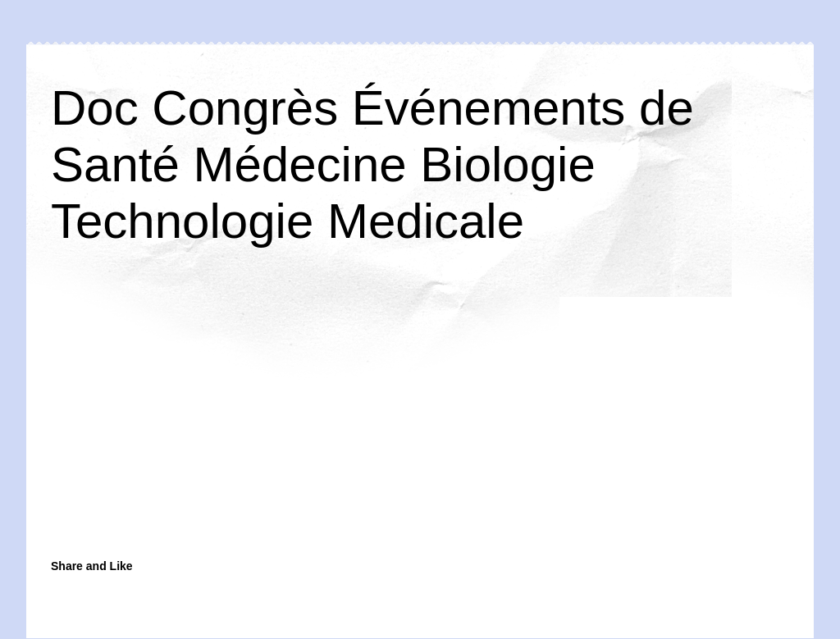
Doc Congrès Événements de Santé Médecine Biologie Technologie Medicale (372, 164)
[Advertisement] (293, 420)
